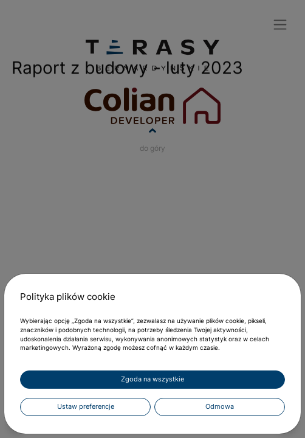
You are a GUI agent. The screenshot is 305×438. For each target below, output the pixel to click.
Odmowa (219, 407)
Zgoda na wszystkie (152, 379)
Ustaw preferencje (85, 407)
